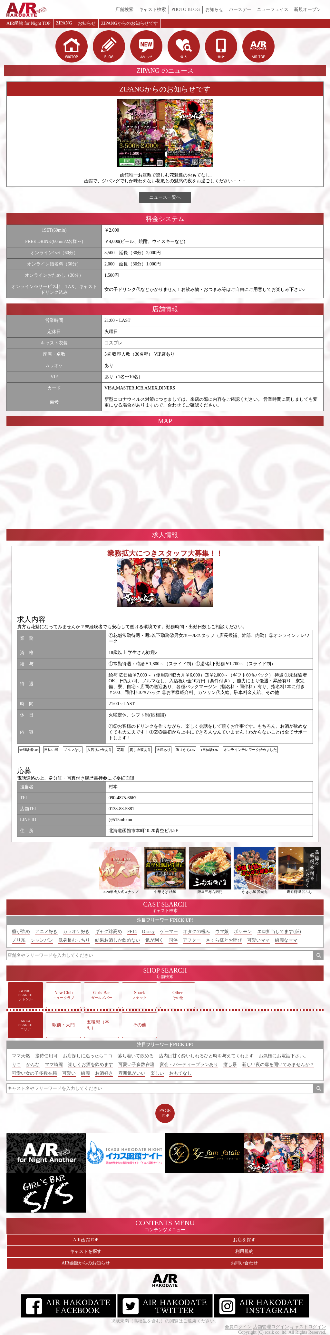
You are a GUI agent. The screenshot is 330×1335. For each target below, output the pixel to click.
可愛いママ (258, 940)
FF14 (132, 931)
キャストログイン (308, 1326)
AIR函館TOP (85, 1239)
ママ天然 (21, 1055)
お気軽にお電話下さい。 (283, 1055)
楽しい (157, 1073)
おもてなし (180, 1073)
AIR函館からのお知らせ (86, 1263)
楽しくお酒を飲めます (90, 1064)
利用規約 (244, 1251)
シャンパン (42, 940)
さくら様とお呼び (224, 940)
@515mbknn (120, 819)
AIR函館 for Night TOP (28, 23)
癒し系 (230, 1064)
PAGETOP (164, 1113)
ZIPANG (64, 23)
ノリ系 (18, 940)
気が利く (154, 940)
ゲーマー (169, 931)
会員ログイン (238, 1326)
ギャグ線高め (108, 931)
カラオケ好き (76, 931)
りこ (16, 1064)
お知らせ (214, 9)
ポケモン (243, 931)
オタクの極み (196, 931)
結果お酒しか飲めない (117, 940)
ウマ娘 (222, 931)
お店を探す (244, 1239)
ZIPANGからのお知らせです (129, 23)
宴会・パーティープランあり (189, 1064)
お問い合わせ (244, 1263)
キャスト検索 (152, 9)
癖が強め (21, 931)
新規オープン (307, 9)
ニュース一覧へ (165, 197)
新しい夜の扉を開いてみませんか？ (278, 1064)
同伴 (173, 940)
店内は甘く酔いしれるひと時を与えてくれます (206, 1055)
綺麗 (85, 1073)
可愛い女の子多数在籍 (34, 1073)
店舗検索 (124, 9)
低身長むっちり (74, 940)
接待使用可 (46, 1055)
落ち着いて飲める (136, 1055)
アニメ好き (46, 931)
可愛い (69, 1073)
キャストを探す (86, 1251)
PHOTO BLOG (185, 9)
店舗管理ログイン (271, 1326)
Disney (148, 931)
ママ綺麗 (54, 1064)
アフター (192, 940)
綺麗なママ (286, 940)
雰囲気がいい (131, 1073)
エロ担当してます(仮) (279, 931)
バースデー (240, 9)
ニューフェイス (272, 9)
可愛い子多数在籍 (136, 1064)
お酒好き (104, 1073)
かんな (33, 1064)
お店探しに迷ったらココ (87, 1055)
